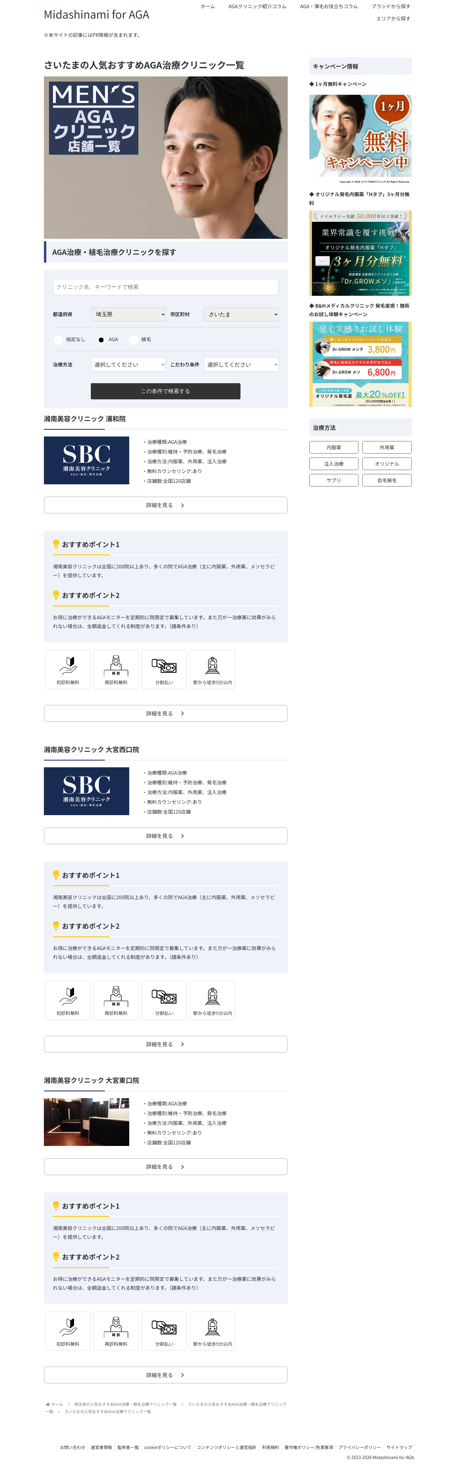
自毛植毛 (387, 480)
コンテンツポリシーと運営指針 (222, 1455)
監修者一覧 (122, 1455)
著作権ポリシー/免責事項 (306, 1455)
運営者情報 (94, 1455)
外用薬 (387, 447)
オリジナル (387, 463)
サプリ (333, 480)
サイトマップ (399, 1455)
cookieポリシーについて (162, 1455)
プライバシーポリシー (358, 1455)
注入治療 (333, 463)
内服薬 (333, 447)
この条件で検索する (165, 391)
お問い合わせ (64, 1455)
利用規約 (267, 1455)
